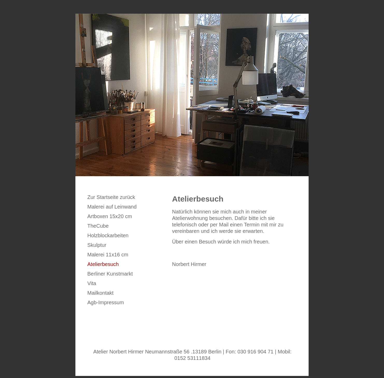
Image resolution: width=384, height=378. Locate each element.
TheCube (98, 226)
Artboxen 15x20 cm (109, 216)
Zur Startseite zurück (111, 197)
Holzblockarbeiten (108, 235)
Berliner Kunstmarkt (110, 274)
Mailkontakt (100, 293)
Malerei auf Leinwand (112, 207)
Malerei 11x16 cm (107, 254)
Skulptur (96, 245)
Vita (91, 283)
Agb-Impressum (105, 302)
